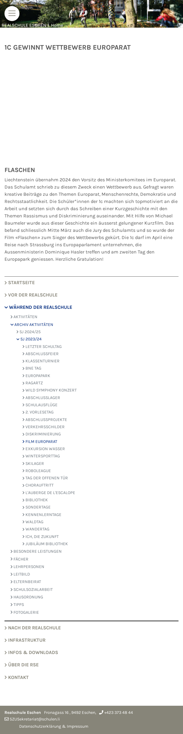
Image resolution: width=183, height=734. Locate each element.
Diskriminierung (41, 434)
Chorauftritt (38, 485)
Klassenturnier (41, 361)
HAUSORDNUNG (26, 597)
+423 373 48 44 (118, 712)
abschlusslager (41, 397)
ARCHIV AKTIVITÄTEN (31, 324)
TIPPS (17, 604)
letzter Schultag (42, 346)
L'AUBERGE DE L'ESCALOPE (48, 492)
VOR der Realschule (31, 295)
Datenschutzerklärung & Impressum (53, 726)
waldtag (32, 522)
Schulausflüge (40, 405)
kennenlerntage (41, 514)
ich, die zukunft (40, 536)
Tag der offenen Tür (45, 478)
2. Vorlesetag (38, 412)
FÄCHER (19, 559)
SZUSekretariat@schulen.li (35, 719)
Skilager (33, 463)
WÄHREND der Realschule (38, 307)
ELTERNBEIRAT (25, 581)
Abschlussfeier (40, 354)
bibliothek (35, 500)
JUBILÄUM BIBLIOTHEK (45, 544)
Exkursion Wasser (43, 449)
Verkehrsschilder (43, 427)
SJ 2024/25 (28, 332)
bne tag (31, 368)
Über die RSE (21, 665)
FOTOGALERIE (24, 612)
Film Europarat (39, 441)
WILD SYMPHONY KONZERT (49, 390)
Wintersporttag (41, 456)
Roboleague (36, 470)
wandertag (35, 529)
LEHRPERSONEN (27, 566)
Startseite (19, 282)
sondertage (36, 507)
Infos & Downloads (31, 652)
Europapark (36, 375)
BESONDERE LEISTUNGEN (36, 551)
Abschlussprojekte (44, 419)
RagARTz (32, 383)
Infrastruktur (25, 640)
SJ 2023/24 (29, 339)
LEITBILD (20, 574)
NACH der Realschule (32, 628)
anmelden (11, 727)
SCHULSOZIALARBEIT (31, 589)
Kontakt (16, 677)
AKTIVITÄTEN (23, 316)
